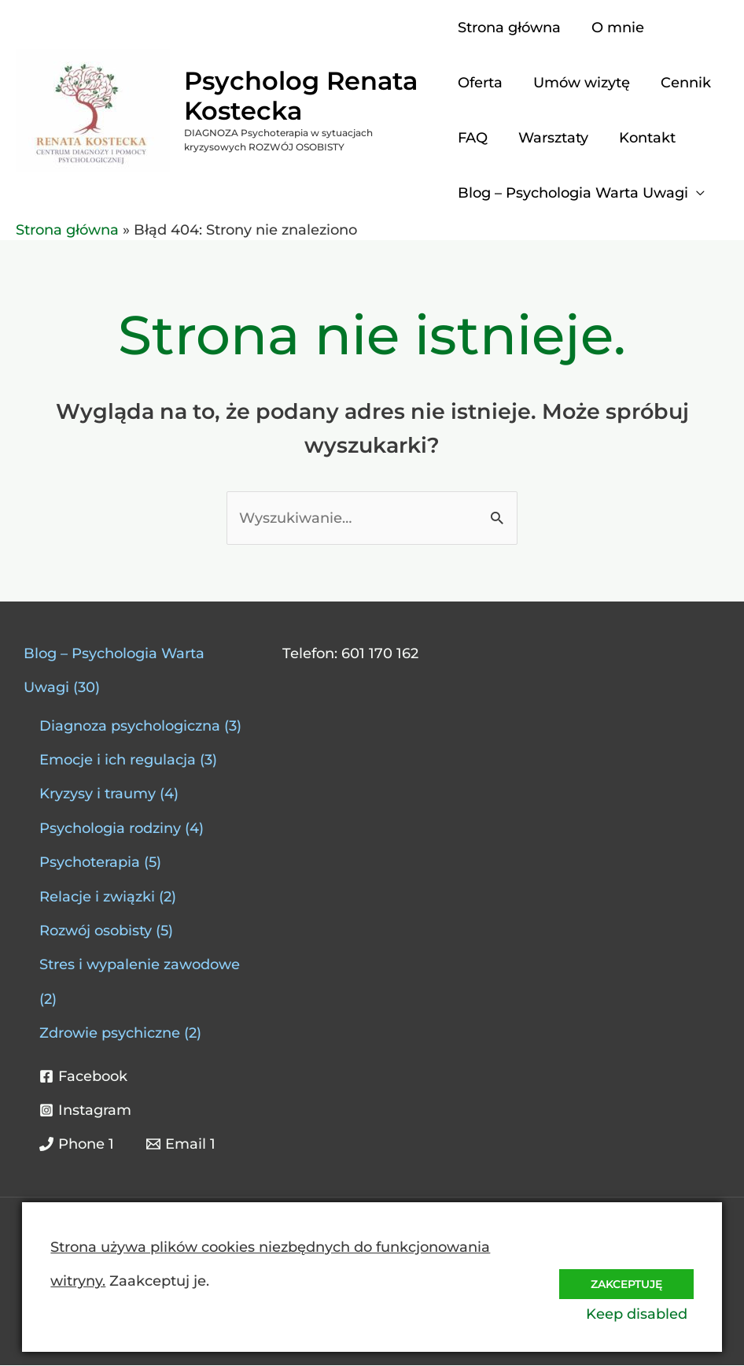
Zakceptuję (622, 1279)
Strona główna (509, 27)
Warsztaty (551, 137)
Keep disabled (643, 1314)
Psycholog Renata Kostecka (301, 95)
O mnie (615, 27)
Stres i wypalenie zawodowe (139, 965)
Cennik (681, 82)
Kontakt (642, 137)
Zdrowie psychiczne (109, 1033)
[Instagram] (85, 1111)
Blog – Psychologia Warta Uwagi (573, 193)
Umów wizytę (579, 82)
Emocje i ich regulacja (117, 760)
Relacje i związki (97, 897)
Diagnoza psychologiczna (129, 726)
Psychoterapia (89, 863)
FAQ (473, 137)
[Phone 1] (77, 1145)
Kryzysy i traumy (97, 794)
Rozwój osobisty (95, 931)
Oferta (480, 82)
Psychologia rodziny (110, 829)
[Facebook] (83, 1077)
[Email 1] (180, 1145)
